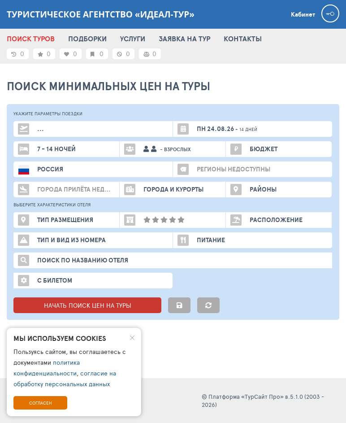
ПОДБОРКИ (87, 38)
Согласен (40, 403)
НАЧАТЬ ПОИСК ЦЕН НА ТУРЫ (87, 305)
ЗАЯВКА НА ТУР (184, 38)
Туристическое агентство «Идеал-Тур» (101, 14)
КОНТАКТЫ (243, 38)
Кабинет (303, 14)
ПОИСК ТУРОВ (31, 38)
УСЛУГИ (132, 38)
